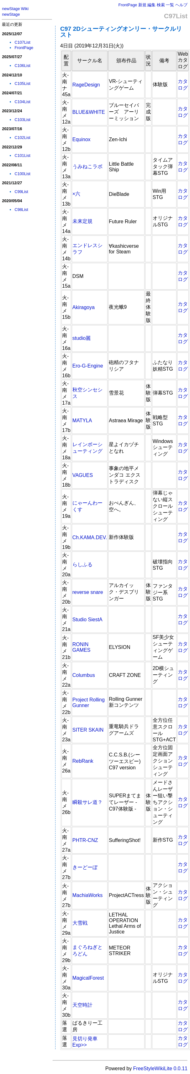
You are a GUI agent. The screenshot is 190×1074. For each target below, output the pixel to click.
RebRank (82, 761)
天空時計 (82, 1005)
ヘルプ (181, 5)
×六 (76, 194)
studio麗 (81, 338)
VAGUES (82, 475)
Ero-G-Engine (87, 365)
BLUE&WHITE (88, 112)
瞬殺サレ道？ (87, 802)
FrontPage (127, 5)
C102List (22, 137)
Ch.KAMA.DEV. (89, 537)
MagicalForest (88, 978)
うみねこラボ (87, 166)
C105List (22, 83)
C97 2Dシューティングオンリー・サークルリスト (121, 31)
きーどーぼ (85, 867)
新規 (142, 5)
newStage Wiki (15, 8)
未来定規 (82, 221)
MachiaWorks (87, 895)
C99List (21, 191)
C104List (22, 101)
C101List (22, 155)
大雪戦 (79, 923)
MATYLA (82, 420)
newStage (11, 14)
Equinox (81, 139)
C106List (22, 65)
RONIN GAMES (81, 647)
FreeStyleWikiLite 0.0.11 (160, 1068)
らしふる (82, 564)
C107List (22, 42)
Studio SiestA (87, 619)
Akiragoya (83, 307)
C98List (21, 209)
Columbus (83, 675)
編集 (151, 5)
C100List (22, 173)
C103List (22, 119)
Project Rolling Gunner (88, 702)
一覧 (170, 5)
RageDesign (86, 84)
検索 (161, 5)
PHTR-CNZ (85, 840)
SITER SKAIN (88, 730)
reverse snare (87, 592)
